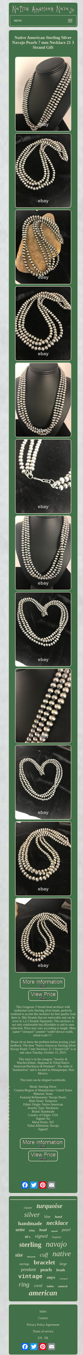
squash (54, 1231)
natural (62, 1286)
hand (58, 1216)
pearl (66, 1230)
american (43, 1293)
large (63, 1264)
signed (41, 1236)
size (19, 1255)
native (61, 1254)
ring (24, 1284)
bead (43, 1230)
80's (28, 1237)
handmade (30, 1223)
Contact (43, 1318)
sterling (30, 1244)
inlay (32, 1230)
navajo (56, 1244)
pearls (46, 1269)
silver (32, 1214)
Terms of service (43, 1331)
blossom (31, 1256)
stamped (64, 1278)
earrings (24, 1264)
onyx (51, 1277)
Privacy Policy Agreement (43, 1324)
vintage (30, 1276)
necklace (57, 1223)
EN (40, 1338)
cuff (44, 1255)
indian (50, 1286)
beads (60, 1270)
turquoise (49, 1205)
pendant (28, 1269)
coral (38, 1285)
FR (46, 1338)
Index (43, 1311)
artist (20, 1229)
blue (47, 1216)
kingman (56, 1237)
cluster (28, 1207)
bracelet (44, 1262)
